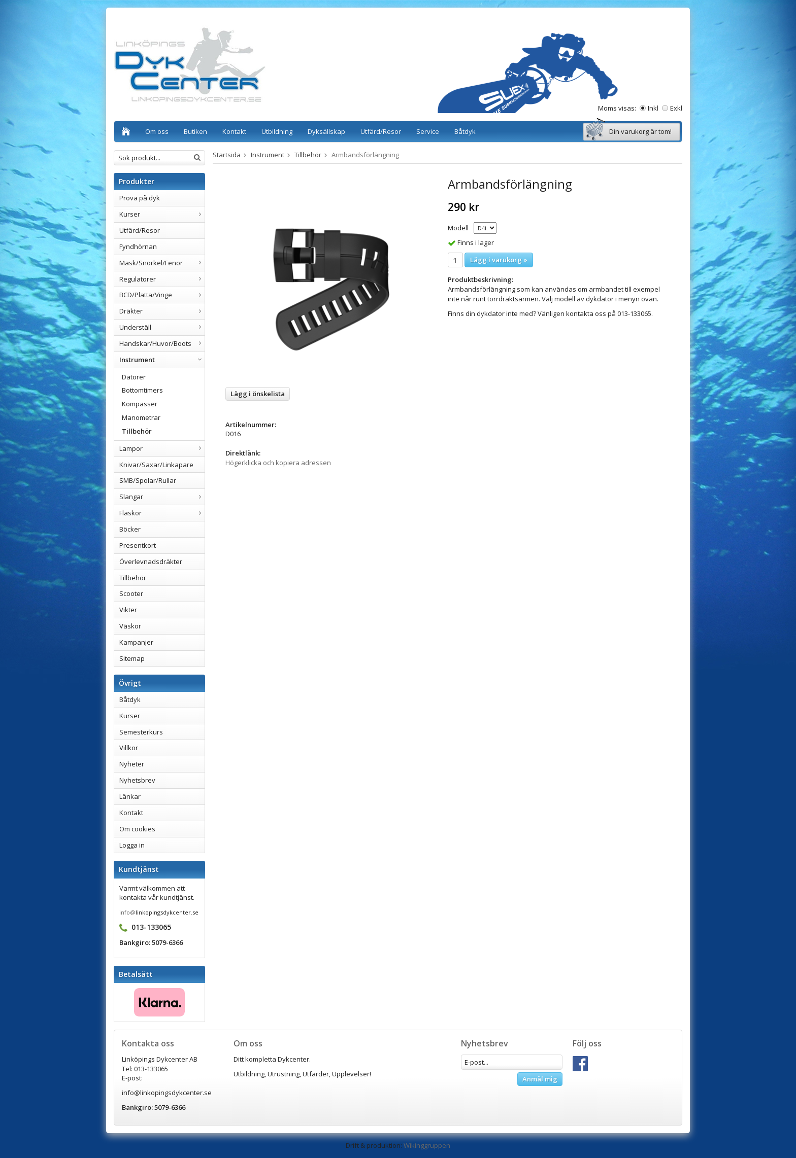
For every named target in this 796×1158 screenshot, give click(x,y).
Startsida (227, 154)
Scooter (131, 593)
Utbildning (276, 131)
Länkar (130, 796)
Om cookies (137, 828)
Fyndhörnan (138, 246)
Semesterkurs (141, 731)
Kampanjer (136, 642)
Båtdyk (465, 131)
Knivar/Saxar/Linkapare (156, 464)
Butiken (195, 131)
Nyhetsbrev (137, 780)
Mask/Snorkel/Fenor (162, 262)
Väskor (130, 625)
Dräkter (162, 310)
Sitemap (132, 658)
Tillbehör (137, 431)
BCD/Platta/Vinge (162, 294)
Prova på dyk (139, 197)
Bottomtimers (142, 390)
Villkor (128, 747)
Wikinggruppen (427, 1145)
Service (427, 131)
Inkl (653, 108)
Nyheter (131, 763)
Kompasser (139, 403)
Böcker (130, 529)
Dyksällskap (326, 131)
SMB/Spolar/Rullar (147, 480)
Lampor (162, 448)
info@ (127, 912)
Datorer (134, 376)
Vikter (128, 609)
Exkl (676, 108)
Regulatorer (162, 279)
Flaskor (162, 512)
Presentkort (137, 545)
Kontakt (234, 131)
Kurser (162, 214)
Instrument (162, 359)
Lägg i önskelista (257, 393)
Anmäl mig (539, 1078)
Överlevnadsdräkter (150, 561)
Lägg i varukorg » (498, 259)
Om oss (157, 131)
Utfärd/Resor (380, 131)
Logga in (132, 845)
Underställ (162, 327)
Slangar (162, 496)
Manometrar (141, 417)
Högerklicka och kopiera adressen (278, 462)
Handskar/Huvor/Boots (162, 343)
